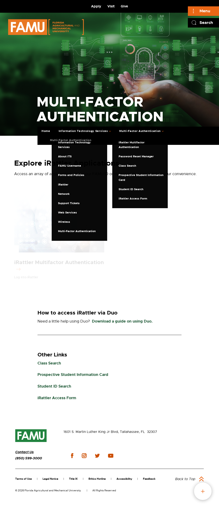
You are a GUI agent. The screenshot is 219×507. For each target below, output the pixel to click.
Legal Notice (50, 479)
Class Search (49, 363)
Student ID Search (54, 386)
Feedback (149, 479)
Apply (96, 6)
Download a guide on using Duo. (122, 321)
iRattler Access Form (56, 397)
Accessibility (124, 479)
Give (124, 6)
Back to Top (185, 479)
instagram (84, 455)
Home (46, 131)
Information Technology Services (83, 131)
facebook (72, 455)
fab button (203, 491)
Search (206, 22)
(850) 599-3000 (28, 458)
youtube (110, 456)
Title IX (73, 479)
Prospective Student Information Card (72, 374)
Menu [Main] (205, 11)
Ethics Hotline (97, 479)
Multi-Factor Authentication (140, 131)
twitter (97, 456)
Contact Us (24, 452)
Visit (111, 6)
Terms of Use (23, 479)
